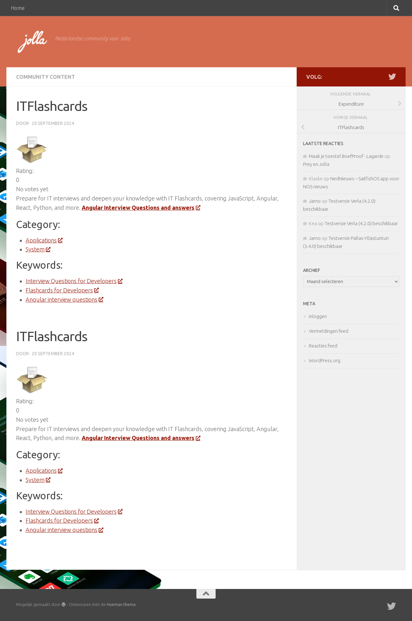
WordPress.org (324, 360)
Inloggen (318, 316)
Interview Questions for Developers (74, 281)
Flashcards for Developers (62, 290)
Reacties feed (323, 345)
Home (18, 8)
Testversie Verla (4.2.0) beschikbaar (361, 223)
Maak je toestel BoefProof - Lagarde (346, 156)
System (38, 249)
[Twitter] (392, 76)
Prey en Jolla (316, 164)
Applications (44, 240)
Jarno (315, 201)
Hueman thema (121, 604)
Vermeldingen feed (328, 331)
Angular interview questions (64, 299)
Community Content (45, 77)
